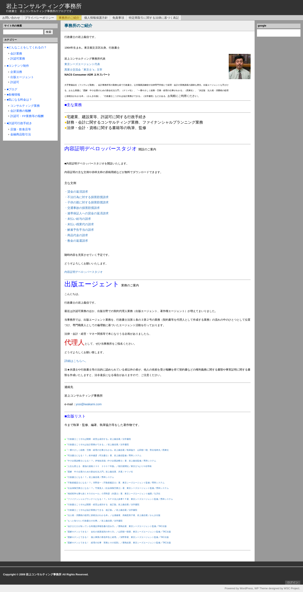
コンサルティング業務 (25, 105)
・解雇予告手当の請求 (79, 229)
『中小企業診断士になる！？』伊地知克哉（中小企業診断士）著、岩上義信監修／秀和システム (111, 461)
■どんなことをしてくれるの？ (27, 47)
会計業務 (16, 53)
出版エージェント (22, 77)
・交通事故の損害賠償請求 (82, 207)
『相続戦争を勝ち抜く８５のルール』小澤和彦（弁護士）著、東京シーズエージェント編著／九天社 (113, 493)
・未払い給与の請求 (77, 218)
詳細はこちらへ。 (76, 361)
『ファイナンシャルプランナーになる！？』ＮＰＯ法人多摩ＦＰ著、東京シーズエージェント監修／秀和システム (119, 499)
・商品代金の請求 (76, 235)
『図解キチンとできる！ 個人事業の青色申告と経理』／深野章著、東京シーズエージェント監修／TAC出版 (117, 537)
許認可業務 (17, 58)
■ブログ (12, 89)
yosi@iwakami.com (89, 404)
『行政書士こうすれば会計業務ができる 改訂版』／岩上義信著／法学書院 (101, 510)
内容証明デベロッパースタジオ (83, 271)
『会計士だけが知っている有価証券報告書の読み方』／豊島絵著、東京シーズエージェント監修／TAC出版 (116, 526)
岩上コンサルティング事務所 (44, 6)
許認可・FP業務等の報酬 (26, 116)
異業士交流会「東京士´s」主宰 (83, 69)
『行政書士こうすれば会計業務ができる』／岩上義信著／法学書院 (97, 444)
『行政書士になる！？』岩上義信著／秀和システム (90, 477)
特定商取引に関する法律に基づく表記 (154, 17)
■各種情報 (13, 94)
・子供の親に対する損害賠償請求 (86, 202)
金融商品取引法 (20, 134)
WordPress (246, 588)
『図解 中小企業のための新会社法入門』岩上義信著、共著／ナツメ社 (99, 472)
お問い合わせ (11, 17)
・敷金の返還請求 (76, 240)
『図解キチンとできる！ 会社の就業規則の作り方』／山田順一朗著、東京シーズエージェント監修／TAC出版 (118, 532)
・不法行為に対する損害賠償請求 (86, 197)
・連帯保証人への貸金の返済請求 (86, 213)
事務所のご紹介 (69, 17)
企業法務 (16, 71)
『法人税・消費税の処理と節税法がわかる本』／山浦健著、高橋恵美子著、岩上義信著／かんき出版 (113, 515)
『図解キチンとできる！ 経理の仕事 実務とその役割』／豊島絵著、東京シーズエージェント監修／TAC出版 (118, 542)
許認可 (14, 82)
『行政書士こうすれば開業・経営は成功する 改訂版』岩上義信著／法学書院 (102, 504)
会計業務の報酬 (20, 110)
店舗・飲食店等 (20, 129)
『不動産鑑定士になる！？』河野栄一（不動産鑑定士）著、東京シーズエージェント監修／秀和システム (115, 482)
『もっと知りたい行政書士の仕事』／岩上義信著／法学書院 (94, 521)
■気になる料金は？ (19, 99)
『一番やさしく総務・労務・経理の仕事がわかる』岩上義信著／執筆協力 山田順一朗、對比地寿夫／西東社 (117, 450)
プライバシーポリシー (39, 17)
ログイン (292, 582)
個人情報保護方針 (96, 17)
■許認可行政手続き (19, 123)
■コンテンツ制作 (18, 65)
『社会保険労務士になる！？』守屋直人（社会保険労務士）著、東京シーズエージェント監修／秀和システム (117, 488)
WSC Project (291, 588)
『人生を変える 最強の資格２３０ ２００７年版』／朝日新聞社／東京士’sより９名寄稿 (108, 466)
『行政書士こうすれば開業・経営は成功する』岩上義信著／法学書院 (98, 439)
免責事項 (118, 17)
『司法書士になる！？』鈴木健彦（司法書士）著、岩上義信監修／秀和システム (103, 455)
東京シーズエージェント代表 (82, 64)
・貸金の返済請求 (76, 191)
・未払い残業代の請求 (79, 224)
